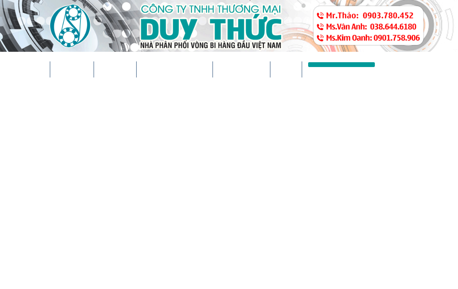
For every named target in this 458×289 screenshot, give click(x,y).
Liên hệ (286, 69)
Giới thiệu (72, 69)
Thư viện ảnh (241, 69)
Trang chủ (25, 69)
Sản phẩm (115, 69)
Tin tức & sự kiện (174, 69)
